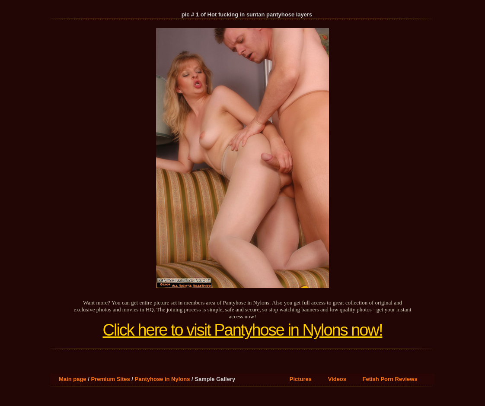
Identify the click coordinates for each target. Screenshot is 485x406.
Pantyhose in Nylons (162, 379)
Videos (337, 379)
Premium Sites (110, 379)
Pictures (301, 379)
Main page (72, 379)
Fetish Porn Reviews (390, 379)
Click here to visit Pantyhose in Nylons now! (243, 330)
